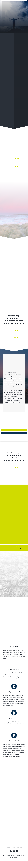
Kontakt (8, 847)
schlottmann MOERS (14, 857)
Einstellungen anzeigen (14, 436)
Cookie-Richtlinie (10, 438)
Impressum (13, 847)
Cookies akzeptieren (14, 429)
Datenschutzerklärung (17, 438)
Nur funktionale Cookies (14, 432)
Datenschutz (19, 847)
